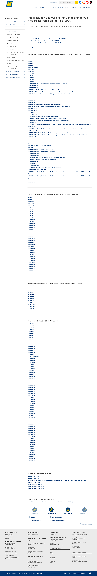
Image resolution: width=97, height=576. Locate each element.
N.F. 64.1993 (31, 450)
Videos (74, 7)
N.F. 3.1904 (31, 65)
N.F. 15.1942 (31, 352)
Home (36, 7)
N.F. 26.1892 (31, 252)
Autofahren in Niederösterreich (78, 538)
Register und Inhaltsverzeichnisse (40, 47)
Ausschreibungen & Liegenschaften (79, 556)
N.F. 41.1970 (31, 403)
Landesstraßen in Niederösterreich (79, 537)
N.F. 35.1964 (31, 391)
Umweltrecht (52, 560)
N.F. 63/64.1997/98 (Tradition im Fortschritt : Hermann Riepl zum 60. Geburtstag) (52, 180)
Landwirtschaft (53, 543)
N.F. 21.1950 (31, 362)
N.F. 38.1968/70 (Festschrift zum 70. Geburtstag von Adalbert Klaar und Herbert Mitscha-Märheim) (57, 135)
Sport (29, 535)
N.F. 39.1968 (31, 399)
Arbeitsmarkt (74, 555)
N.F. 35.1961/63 (32, 122)
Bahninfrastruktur (75, 539)
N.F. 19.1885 (31, 238)
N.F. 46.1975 (31, 414)
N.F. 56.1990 (31, 163)
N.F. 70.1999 (31, 463)
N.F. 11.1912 (31, 79)
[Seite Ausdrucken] (90, 574)
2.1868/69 (31, 59)
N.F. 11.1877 (31, 221)
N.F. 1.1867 (31, 201)
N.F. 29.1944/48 (32, 110)
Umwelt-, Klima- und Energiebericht (57, 551)
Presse (67, 7)
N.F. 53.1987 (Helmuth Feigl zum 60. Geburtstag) (42, 159)
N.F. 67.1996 (31, 457)
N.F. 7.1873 (31, 213)
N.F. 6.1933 (31, 334)
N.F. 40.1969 (31, 401)
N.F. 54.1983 (31, 430)
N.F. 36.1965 (31, 393)
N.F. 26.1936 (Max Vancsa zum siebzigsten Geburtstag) (44, 104)
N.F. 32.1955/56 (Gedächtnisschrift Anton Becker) (43, 116)
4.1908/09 (31, 292)
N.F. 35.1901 (31, 271)
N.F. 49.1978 (31, 420)
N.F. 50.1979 (31, 422)
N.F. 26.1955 (31, 373)
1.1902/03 (31, 286)
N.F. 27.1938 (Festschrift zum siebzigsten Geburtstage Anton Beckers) (49, 106)
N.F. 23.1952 (31, 366)
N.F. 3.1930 (31, 327)
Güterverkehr (74, 540)
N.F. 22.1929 (31, 96)
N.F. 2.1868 (31, 203)
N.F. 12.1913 (31, 81)
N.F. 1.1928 (31, 323)
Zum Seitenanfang (86, 524)
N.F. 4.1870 (31, 207)
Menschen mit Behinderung (33, 549)
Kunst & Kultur (53, 534)
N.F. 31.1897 (31, 262)
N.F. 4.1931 (31, 329)
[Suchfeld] (67, 2)
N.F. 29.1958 (31, 379)
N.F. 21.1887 (31, 242)
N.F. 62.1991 (31, 446)
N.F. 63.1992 (31, 448)
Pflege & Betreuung (31, 563)
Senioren (29, 552)
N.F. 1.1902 (31, 61)
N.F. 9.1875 (31, 217)
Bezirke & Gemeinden (84, 7)
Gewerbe (73, 557)
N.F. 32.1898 (31, 265)
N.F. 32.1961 (31, 385)
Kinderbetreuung (31, 547)
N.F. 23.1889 (31, 246)
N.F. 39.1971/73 (32, 137)
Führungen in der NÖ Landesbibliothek (12, 67)
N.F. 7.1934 (31, 336)
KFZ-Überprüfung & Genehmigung (79, 542)
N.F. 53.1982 (31, 428)
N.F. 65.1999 (31, 182)
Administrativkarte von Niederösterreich (42, 49)
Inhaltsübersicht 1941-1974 (36, 488)
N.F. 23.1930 (31, 98)
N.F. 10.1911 (31, 77)
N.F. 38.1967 (31, 397)
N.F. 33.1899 (31, 267)
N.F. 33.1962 (31, 387)
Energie (51, 553)
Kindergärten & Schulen (15, 25)
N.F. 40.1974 (31, 139)
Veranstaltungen (11, 46)
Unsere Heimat (35, 45)
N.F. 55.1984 (31, 432)
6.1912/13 (31, 296)
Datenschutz (22, 573)
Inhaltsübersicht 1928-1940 (36, 486)
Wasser (51, 562)
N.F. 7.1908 (31, 71)
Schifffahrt (74, 548)
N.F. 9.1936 (31, 340)
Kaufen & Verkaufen (9, 535)
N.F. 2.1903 (31, 63)
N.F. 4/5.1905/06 (33, 67)
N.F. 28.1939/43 (32, 108)
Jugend (29, 545)
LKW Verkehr (74, 543)
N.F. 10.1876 (31, 219)
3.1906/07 (31, 290)
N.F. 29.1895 (31, 258)
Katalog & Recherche (12, 40)
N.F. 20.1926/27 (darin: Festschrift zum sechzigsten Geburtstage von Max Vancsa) (52, 92)
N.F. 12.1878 (31, 223)
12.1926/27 (31, 308)
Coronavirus (30, 558)
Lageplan (33, 517)
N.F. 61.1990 (31, 444)
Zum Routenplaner (57, 517)
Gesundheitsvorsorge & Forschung (35, 562)
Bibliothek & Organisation (13, 34)
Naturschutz (52, 558)
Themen (42, 7)
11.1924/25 (31, 306)
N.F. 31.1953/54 (32, 114)
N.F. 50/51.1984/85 (33, 155)
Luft (50, 556)
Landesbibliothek (30, 12)
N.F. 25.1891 (31, 250)
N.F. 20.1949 (31, 360)
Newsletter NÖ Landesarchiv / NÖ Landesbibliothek (16, 53)
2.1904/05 (31, 288)
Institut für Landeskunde (15, 71)
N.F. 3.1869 (31, 205)
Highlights (9, 43)
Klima (51, 554)
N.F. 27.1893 (31, 254)
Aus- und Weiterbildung (15, 21)
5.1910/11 (31, 294)
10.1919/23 (31, 304)
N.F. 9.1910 (31, 75)
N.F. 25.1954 (31, 370)
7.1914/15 (31, 298)
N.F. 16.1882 (31, 232)
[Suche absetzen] (76, 2)
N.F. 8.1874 (31, 215)
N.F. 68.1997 (31, 459)
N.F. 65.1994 (31, 452)
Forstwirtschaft (53, 540)
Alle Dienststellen (36, 520)
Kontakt (39, 573)
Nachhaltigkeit (52, 557)
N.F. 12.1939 (31, 346)
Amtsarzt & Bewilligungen (33, 560)
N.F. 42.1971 (31, 405)
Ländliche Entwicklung (54, 544)
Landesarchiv (15, 28)
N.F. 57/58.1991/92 (33, 165)
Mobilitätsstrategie (75, 546)
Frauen (29, 542)
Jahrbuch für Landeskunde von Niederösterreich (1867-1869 (48, 39)
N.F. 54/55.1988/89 (33, 161)
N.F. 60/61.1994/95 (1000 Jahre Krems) (40, 169)
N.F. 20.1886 (31, 240)
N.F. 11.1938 (31, 344)
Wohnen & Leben (8, 538)
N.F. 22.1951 (31, 364)
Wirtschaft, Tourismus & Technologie (79, 561)
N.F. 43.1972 (31, 407)
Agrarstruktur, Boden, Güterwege (56, 539)
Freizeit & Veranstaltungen (33, 534)
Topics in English (53, 2)
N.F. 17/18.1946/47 (33, 356)
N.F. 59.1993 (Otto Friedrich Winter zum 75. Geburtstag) (44, 167)
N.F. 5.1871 (31, 209)
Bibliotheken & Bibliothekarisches (15, 60)
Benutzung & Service (12, 37)
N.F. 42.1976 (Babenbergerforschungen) (39, 145)
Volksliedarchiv (11, 57)
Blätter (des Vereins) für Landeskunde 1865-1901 (45, 41)
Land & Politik (51, 7)
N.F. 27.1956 (31, 375)
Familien (29, 540)
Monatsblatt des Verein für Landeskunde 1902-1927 (46, 43)
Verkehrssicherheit (75, 550)
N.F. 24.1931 (31, 100)
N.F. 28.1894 (31, 256)
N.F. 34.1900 (31, 269)
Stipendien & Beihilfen (15, 74)
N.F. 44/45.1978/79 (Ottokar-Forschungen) (41, 149)
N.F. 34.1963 (31, 389)
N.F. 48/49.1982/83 (33, 153)
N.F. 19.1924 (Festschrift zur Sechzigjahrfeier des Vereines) (46, 90)
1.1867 (30, 57)
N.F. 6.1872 (31, 211)
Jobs (46, 2)
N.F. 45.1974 (31, 411)
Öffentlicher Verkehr (76, 547)
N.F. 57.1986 (31, 436)
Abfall (51, 552)
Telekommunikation (9, 558)
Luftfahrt (73, 544)
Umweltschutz (52, 561)
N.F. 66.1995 (31, 454)
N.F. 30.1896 (31, 260)
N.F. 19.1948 (31, 358)
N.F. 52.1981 (31, 426)
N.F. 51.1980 (31, 424)
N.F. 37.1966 (31, 395)
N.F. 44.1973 (31, 409)
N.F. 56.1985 (31, 434)
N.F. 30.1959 (31, 381)
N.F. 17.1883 (31, 234)
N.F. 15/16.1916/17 (33, 85)
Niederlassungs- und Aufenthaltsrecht (35, 551)
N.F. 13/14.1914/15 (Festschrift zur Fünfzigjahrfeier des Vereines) (47, 83)
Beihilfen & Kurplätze (32, 567)
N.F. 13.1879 (31, 226)
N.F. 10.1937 (31, 342)
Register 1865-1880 (33, 476)
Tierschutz (30, 553)
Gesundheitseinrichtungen (33, 561)
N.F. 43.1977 (31, 147)
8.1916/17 (31, 300)
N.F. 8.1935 (31, 338)
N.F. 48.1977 (31, 418)
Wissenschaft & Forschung (15, 77)
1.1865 (30, 197)
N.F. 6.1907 (31, 69)
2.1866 (30, 199)
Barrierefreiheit (11, 573)
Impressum (32, 573)
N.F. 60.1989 (31, 442)
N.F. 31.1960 (31, 383)
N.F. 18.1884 (31, 236)
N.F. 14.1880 (31, 228)
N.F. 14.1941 (31, 350)
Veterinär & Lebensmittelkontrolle (56, 545)
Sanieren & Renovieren (10, 537)
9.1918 (30, 302)
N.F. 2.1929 (31, 325)
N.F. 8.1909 (31, 73)
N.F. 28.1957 (31, 377)
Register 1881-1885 (33, 478)
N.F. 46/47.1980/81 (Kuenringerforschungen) (41, 151)
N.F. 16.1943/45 (32, 354)
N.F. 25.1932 (31, 102)
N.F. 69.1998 (31, 461)
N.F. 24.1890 (31, 248)
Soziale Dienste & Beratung (33, 565)
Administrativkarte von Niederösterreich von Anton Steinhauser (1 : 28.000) (50, 502)
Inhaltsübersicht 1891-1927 (36, 484)
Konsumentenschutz (32, 548)
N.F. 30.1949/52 (32, 112)
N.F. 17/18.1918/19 (33, 88)
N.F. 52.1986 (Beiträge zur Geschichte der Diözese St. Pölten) (46, 157)
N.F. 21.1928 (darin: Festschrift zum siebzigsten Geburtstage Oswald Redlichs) (51, 94)
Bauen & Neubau (8, 534)
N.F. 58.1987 (31, 438)
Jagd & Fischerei (53, 542)
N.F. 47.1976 (31, 416)
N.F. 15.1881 (31, 230)
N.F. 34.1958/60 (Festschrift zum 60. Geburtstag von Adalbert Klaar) (48, 120)
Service (60, 7)
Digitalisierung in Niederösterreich (12, 557)
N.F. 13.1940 (31, 348)
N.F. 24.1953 (31, 368)
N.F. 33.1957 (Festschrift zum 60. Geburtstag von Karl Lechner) (47, 118)
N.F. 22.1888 (31, 244)
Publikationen (10, 49)
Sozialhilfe (30, 566)
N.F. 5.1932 (31, 331)
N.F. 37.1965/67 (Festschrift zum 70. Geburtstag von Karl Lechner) (48, 133)
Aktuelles (9, 63)
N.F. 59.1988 (31, 440)
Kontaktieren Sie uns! (58, 520)
